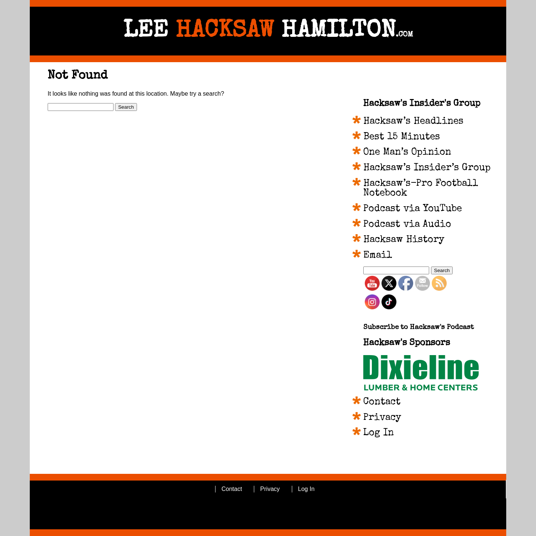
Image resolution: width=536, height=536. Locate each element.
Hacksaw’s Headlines (413, 122)
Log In (378, 433)
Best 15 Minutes (401, 137)
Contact (382, 402)
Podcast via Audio (407, 225)
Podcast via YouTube (412, 209)
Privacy (382, 418)
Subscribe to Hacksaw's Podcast (418, 327)
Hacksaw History (403, 240)
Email (377, 256)
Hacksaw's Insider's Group (421, 103)
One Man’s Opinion (407, 152)
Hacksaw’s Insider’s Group (427, 168)
